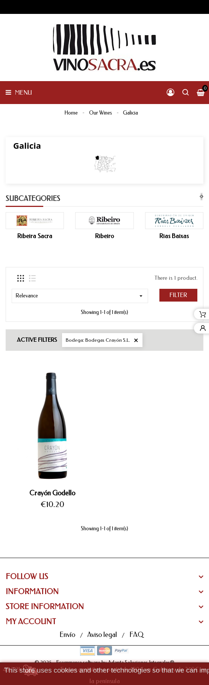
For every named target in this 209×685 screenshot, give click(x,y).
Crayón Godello (52, 493)
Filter (178, 295)
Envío (68, 635)
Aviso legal (102, 635)
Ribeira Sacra (34, 236)
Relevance (79, 296)
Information (32, 591)
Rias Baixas (174, 236)
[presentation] (200, 196)
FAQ (136, 635)
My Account (31, 621)
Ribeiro (104, 236)
